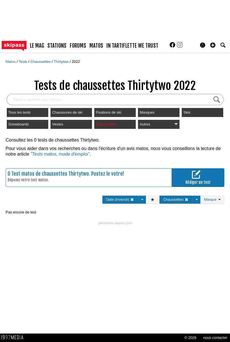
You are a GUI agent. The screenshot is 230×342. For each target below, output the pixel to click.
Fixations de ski (108, 112)
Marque (212, 199)
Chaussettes (41, 61)
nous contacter (215, 338)
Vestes (57, 124)
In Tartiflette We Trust (132, 45)
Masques (147, 112)
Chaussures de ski (67, 112)
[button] (213, 45)
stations (56, 45)
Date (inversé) (120, 199)
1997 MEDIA (14, 337)
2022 (76, 61)
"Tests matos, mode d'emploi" (59, 154)
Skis (186, 112)
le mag (37, 45)
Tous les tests (19, 112)
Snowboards (18, 124)
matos (96, 45)
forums (78, 45)
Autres (159, 124)
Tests (23, 61)
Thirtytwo (62, 61)
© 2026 (190, 338)
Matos (11, 61)
